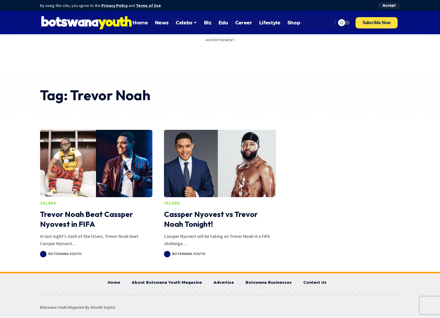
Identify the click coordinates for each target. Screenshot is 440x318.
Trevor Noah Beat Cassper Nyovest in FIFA (86, 219)
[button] (377, 22)
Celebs (48, 203)
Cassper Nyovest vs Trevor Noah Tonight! (211, 219)
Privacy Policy (115, 5)
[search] (327, 22)
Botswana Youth (65, 254)
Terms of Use (149, 5)
